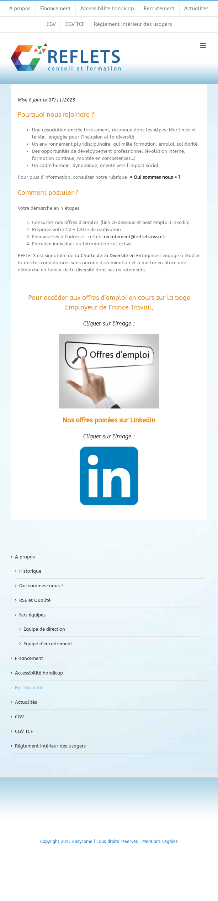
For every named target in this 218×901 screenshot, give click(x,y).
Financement (29, 658)
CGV (19, 716)
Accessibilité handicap (39, 673)
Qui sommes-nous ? (41, 585)
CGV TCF (24, 731)
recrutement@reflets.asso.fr (135, 236)
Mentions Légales (160, 841)
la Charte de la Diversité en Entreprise (116, 255)
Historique (30, 571)
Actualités (26, 702)
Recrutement (29, 687)
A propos (25, 556)
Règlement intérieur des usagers (50, 746)
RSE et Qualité (34, 600)
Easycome (82, 841)
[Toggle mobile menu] (203, 45)
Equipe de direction (44, 629)
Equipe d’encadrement (47, 643)
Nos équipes (32, 615)
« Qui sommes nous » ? (155, 177)
